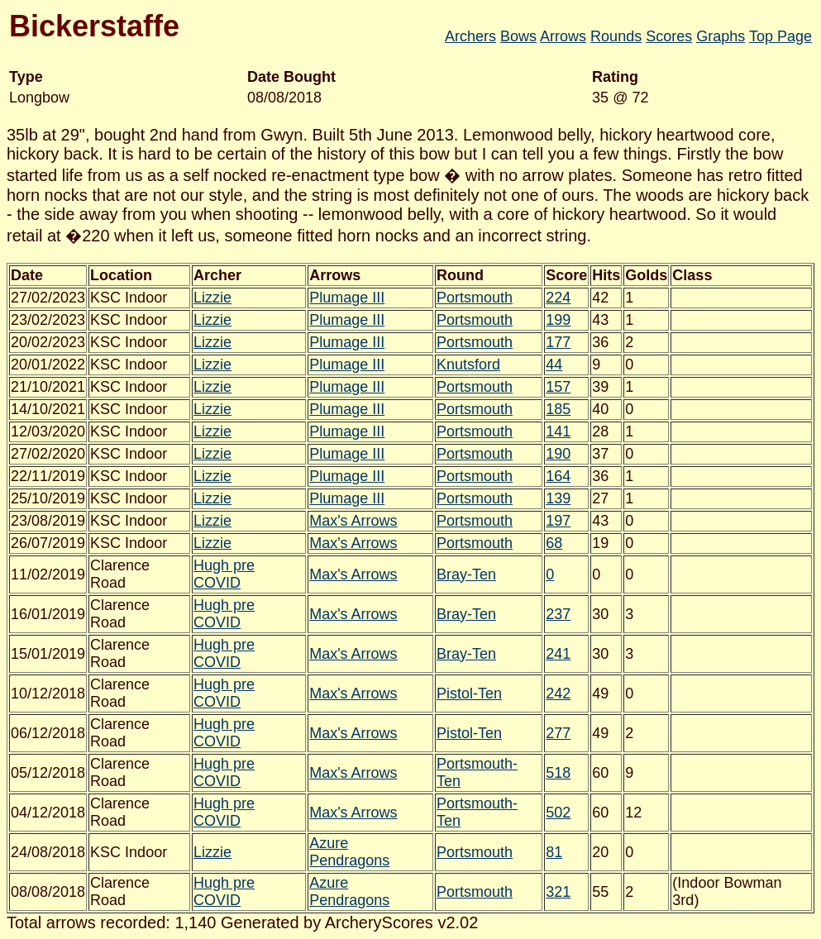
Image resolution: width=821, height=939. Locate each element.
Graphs (720, 36)
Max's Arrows (353, 520)
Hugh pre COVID (224, 574)
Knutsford (468, 364)
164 (558, 476)
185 (558, 409)
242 (558, 693)
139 (558, 498)
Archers (470, 36)
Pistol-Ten (469, 693)
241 (558, 654)
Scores (669, 36)
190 (558, 454)
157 (558, 387)
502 (558, 812)
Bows (518, 36)
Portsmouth (475, 297)
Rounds (616, 36)
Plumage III (346, 297)
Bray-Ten (466, 574)
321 (558, 892)
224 (558, 297)
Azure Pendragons (349, 852)
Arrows (563, 36)
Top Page (780, 36)
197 (558, 520)
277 (558, 733)
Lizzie (212, 297)
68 (554, 543)
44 (554, 364)
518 (558, 773)
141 (558, 431)
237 (558, 614)
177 (558, 342)
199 (558, 320)
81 (554, 852)
